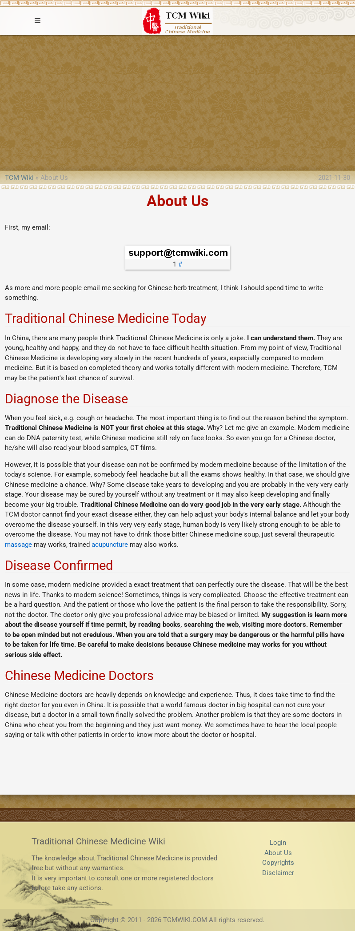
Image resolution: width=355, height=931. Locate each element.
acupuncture (110, 545)
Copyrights (278, 863)
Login (278, 843)
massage (18, 545)
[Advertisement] (177, 102)
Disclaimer (278, 873)
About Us (278, 853)
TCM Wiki (19, 178)
